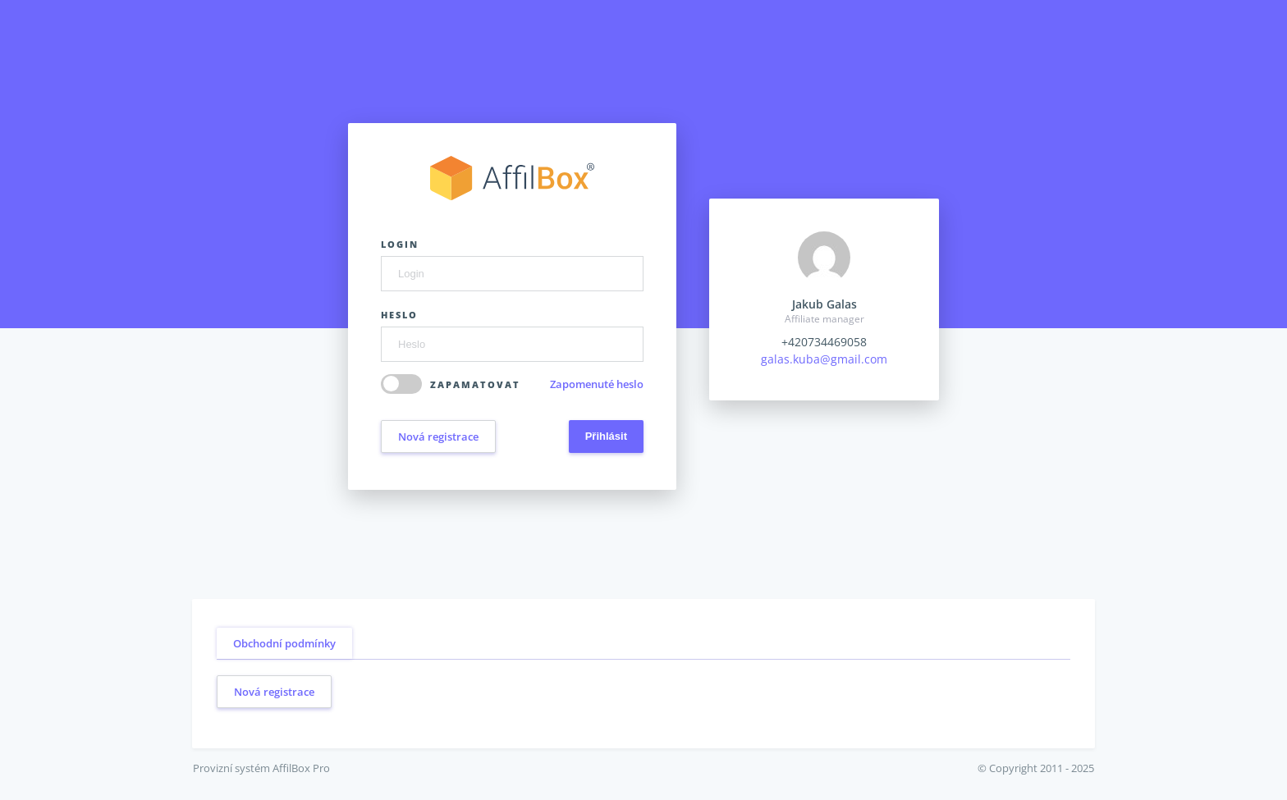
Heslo (399, 315)
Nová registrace (438, 436)
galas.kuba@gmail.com (824, 359)
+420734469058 (824, 342)
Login (400, 244)
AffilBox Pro (301, 768)
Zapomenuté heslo (597, 384)
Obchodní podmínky (284, 643)
